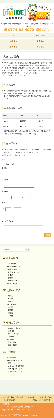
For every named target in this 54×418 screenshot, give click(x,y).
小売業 (10, 299)
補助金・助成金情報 (15, 360)
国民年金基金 (12, 345)
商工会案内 (10, 258)
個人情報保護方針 (9, 400)
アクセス (39, 397)
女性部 (10, 278)
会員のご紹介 (12, 269)
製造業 (10, 310)
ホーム (2, 397)
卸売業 (10, 302)
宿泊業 (10, 307)
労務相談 (11, 337)
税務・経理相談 (13, 334)
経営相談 (11, 331)
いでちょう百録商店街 (16, 366)
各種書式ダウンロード (16, 372)
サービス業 (12, 304)
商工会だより (12, 363)
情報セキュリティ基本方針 (41, 400)
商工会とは (12, 264)
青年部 (10, 275)
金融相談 (11, 339)
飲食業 (10, 296)
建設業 (10, 313)
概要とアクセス (13, 283)
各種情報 (9, 352)
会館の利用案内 (13, 281)
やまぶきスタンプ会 (15, 369)
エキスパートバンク (15, 328)
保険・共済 (12, 342)
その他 (10, 316)
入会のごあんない (14, 272)
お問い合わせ (48, 397)
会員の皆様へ (11, 322)
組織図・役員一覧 (14, 266)
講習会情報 (12, 357)
